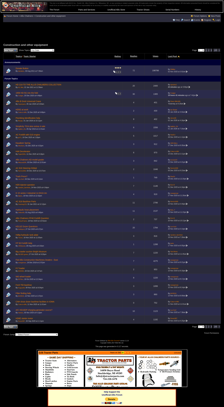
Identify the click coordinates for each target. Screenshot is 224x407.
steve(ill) (173, 118)
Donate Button (22, 68)
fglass (20, 196)
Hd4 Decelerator (23, 151)
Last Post (172, 56)
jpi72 (19, 137)
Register (207, 20)
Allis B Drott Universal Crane (28, 101)
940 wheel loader (23, 276)
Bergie (20, 121)
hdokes (20, 313)
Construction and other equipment (50, 16)
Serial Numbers (172, 10)
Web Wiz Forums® (114, 340)
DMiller (172, 69)
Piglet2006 (22, 154)
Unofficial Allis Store (116, 10)
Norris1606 (22, 171)
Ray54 (172, 176)
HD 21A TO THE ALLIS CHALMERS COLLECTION (38, 84)
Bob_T (172, 210)
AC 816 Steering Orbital (26, 168)
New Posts (215, 16)
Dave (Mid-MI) (175, 101)
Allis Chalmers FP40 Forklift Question (32, 218)
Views (155, 56)
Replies (133, 56)
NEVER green (23, 254)
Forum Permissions (212, 333)
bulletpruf (21, 229)
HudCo (172, 135)
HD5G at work (22, 109)
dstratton (21, 71)
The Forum (54, 10)
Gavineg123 (22, 204)
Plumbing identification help (28, 118)
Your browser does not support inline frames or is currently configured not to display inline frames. (112, 368)
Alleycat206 (22, 162)
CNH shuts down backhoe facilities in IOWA (35, 302)
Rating (117, 56)
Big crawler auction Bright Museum (31, 251)
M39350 (21, 271)
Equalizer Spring (23, 143)
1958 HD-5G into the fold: (27, 93)
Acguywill (21, 288)
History (198, 10)
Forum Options (200, 16)
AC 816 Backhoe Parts (26, 201)
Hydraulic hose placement (27, 210)
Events (195, 20)
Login (217, 20)
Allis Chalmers (26, 16)
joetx (172, 243)
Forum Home (12, 16)
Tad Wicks (174, 251)
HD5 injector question (25, 185)
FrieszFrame (22, 221)
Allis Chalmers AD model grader (30, 160)
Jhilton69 (21, 212)
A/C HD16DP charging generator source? (34, 310)
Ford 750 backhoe (24, 285)
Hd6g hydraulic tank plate (27, 235)
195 (215, 50)
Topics (19, 56)
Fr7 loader (20, 268)
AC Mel (20, 87)
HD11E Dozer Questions (27, 226)
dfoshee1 (21, 146)
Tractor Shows (143, 10)
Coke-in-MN (22, 112)
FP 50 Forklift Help (24, 243)
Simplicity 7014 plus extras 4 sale (30, 126)
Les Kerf (21, 179)
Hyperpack (22, 104)
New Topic (10, 50)
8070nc (20, 279)
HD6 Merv (174, 143)
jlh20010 (21, 296)
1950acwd (21, 246)
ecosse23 (173, 160)
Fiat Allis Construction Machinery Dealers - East (37, 260)
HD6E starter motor (24, 318)
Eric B (172, 185)
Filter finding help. (24, 293)
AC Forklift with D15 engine (28, 135)
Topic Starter (30, 56)
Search (185, 20)
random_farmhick (24, 187)
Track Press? (21, 176)
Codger (20, 95)
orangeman (174, 193)
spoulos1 (173, 84)
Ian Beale (173, 110)
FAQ (178, 20)
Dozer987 (21, 321)
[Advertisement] (112, 32)
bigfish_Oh (22, 129)
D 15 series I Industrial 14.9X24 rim (31, 193)
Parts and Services (86, 10)
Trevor (20, 237)
